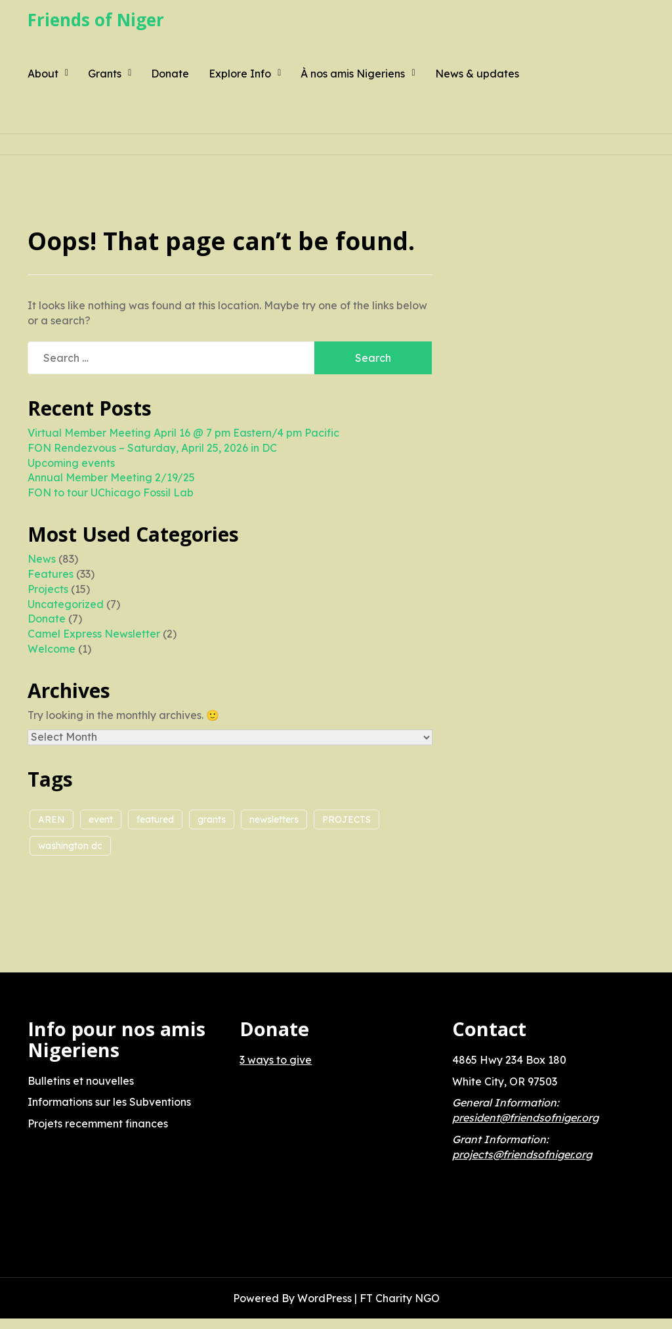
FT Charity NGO (400, 1298)
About (43, 73)
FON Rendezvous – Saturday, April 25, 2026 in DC (152, 447)
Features (51, 573)
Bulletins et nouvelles (81, 1080)
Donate (170, 73)
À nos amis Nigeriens (353, 73)
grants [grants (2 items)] (212, 819)
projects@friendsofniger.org (522, 1154)
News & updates (477, 73)
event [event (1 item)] (101, 819)
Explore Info (240, 73)
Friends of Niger (96, 20)
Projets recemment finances (98, 1123)
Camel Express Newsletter (94, 633)
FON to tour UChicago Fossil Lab (111, 492)
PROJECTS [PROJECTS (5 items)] (346, 819)
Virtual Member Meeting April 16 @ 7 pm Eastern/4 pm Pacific (183, 432)
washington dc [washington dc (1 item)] (70, 846)
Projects (48, 589)
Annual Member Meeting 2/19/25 (111, 477)
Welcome (51, 648)
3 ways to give (276, 1059)
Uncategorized (66, 604)
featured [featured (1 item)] (155, 819)
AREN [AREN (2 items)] (51, 819)
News (42, 558)
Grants (104, 73)
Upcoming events (71, 462)
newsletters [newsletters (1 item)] (274, 819)
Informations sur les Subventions (109, 1101)
